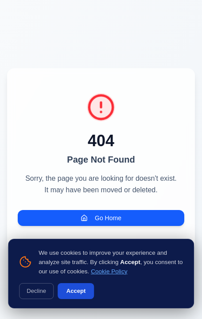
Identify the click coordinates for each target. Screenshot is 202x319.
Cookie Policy (109, 271)
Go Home (101, 218)
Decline (36, 291)
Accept (76, 291)
